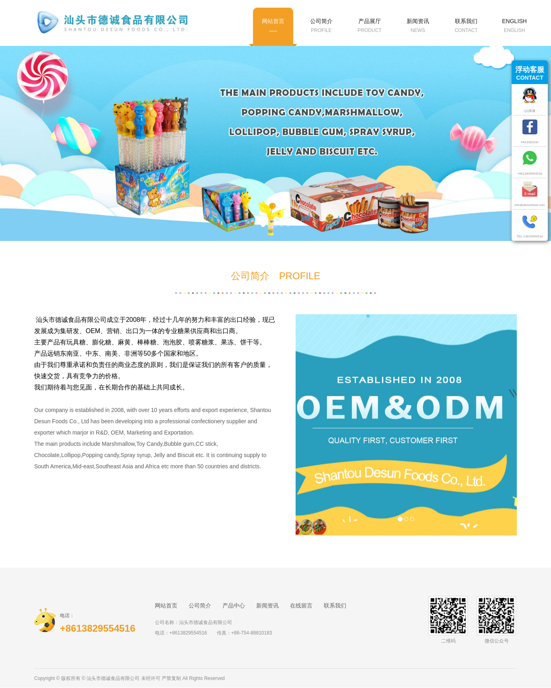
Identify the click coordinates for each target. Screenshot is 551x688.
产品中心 (233, 605)
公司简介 (200, 605)
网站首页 (166, 605)
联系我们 (335, 605)
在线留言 (301, 605)
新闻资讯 (267, 605)
